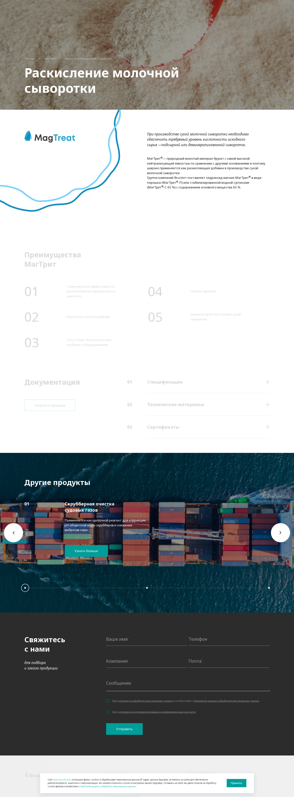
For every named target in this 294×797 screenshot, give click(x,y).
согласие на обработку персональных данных (145, 701)
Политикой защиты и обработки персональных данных (226, 701)
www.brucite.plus (62, 779)
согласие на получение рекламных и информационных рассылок (157, 712)
